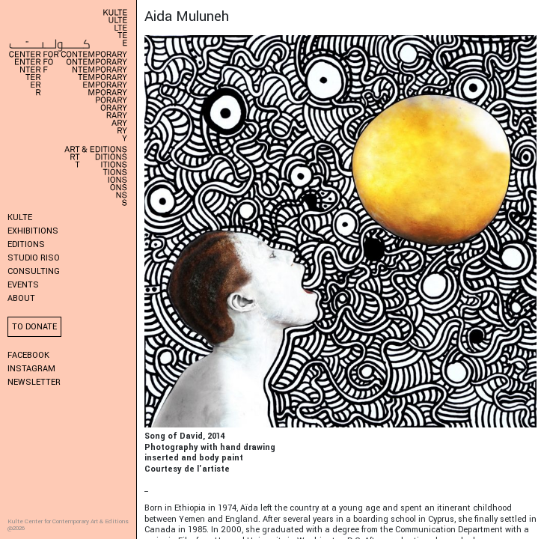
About (21, 298)
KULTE (19, 217)
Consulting (33, 271)
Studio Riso (33, 258)
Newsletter (34, 382)
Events (23, 284)
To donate (34, 326)
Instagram (31, 368)
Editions (26, 244)
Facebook (28, 355)
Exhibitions (32, 231)
